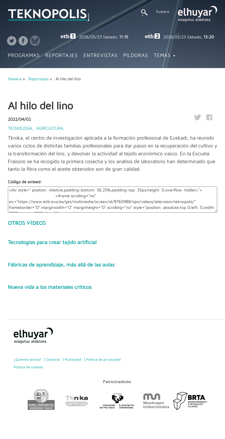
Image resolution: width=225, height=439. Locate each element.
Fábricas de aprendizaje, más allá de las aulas (61, 265)
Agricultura (49, 129)
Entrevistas (100, 55)
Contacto (53, 359)
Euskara (162, 11)
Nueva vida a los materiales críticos (50, 287)
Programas (24, 55)
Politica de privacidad (103, 359)
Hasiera (15, 79)
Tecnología (20, 129)
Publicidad (73, 359)
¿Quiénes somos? (27, 359)
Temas (164, 55)
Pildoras (135, 55)
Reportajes (61, 55)
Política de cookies (28, 367)
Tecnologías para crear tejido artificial (52, 242)
